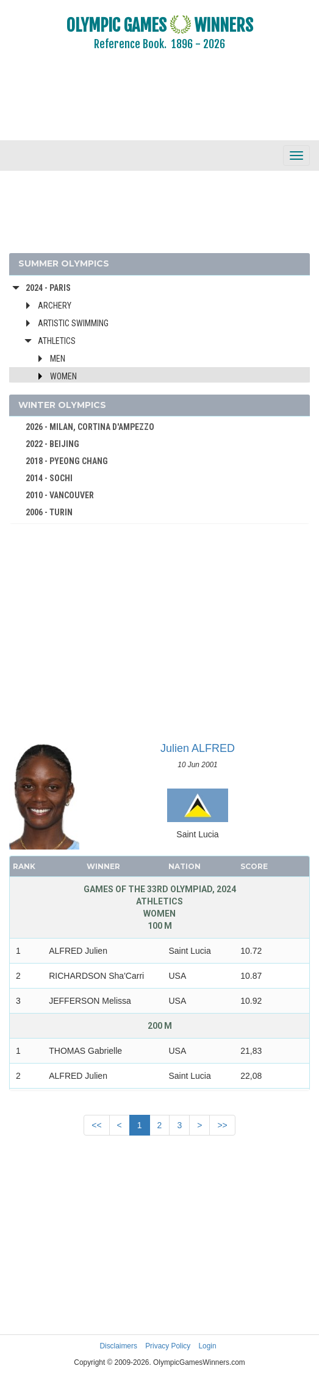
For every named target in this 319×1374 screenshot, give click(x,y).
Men (57, 358)
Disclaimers (118, 1346)
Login (208, 1346)
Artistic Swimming (73, 323)
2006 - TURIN (49, 512)
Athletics (57, 341)
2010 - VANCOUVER (60, 495)
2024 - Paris (48, 288)
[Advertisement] (159, 103)
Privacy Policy (167, 1346)
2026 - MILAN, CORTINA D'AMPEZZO (90, 427)
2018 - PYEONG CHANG (67, 461)
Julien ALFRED (197, 748)
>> (222, 1125)
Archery (54, 305)
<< (96, 1125)
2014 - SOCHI (49, 478)
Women (63, 376)
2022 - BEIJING (52, 444)
